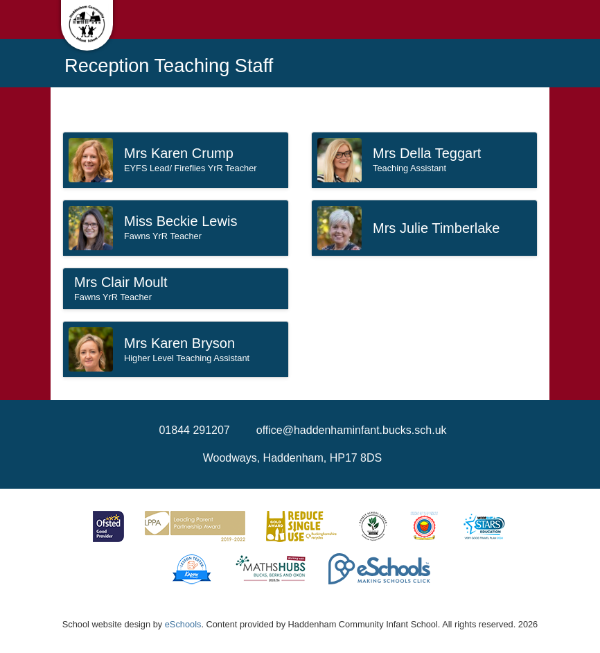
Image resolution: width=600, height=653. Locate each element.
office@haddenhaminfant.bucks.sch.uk (351, 430)
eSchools (183, 624)
